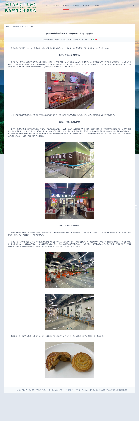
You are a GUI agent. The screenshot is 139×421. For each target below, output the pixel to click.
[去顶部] (136, 205)
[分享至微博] (96, 40)
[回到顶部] (69, 389)
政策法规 (86, 6)
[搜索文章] (134, 6)
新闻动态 (66, 6)
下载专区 (96, 6)
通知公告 (76, 6)
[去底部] (136, 209)
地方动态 (25, 27)
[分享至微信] (93, 40)
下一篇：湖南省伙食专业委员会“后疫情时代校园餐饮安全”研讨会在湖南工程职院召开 (101, 390)
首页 (47, 6)
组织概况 (56, 6)
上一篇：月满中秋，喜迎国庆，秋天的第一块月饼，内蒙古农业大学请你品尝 (40, 390)
